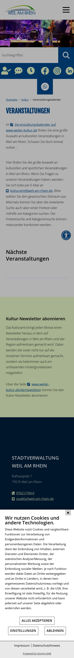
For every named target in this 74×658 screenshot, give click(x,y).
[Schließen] (68, 512)
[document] (37, 565)
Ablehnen (55, 630)
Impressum (22, 645)
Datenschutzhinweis (46, 645)
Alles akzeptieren (37, 620)
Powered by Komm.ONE (37, 653)
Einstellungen (23, 630)
